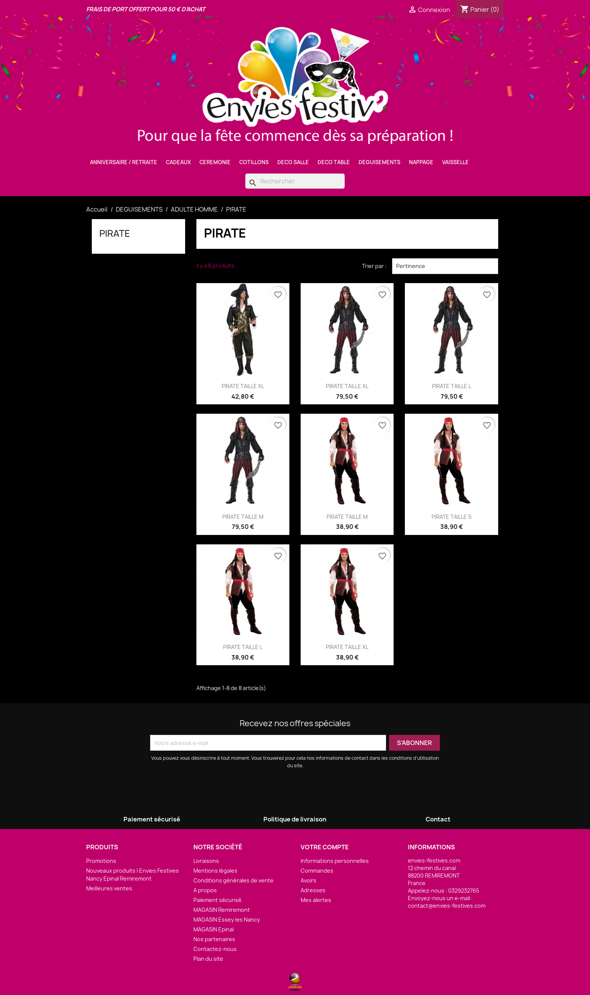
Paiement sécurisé (217, 900)
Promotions (101, 860)
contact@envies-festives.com (446, 905)
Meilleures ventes (109, 888)
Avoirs (308, 880)
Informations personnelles (335, 860)
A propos (205, 890)
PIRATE (114, 233)
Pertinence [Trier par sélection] (445, 266)
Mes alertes (316, 900)
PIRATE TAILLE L (451, 386)
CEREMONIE (215, 162)
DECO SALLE (293, 162)
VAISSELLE (455, 162)
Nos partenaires (214, 939)
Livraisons (206, 860)
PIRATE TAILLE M (242, 516)
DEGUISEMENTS (379, 162)
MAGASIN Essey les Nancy (226, 919)
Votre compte (325, 847)
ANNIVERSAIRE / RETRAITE (123, 162)
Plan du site (208, 958)
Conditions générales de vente (233, 880)
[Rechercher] (295, 181)
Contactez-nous (215, 948)
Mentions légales (215, 870)
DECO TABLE (334, 162)
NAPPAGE (421, 162)
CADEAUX (178, 162)
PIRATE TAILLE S (451, 516)
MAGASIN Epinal (213, 929)
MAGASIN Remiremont (221, 909)
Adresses (313, 890)
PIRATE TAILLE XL (243, 386)
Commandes (317, 870)
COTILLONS (254, 162)
